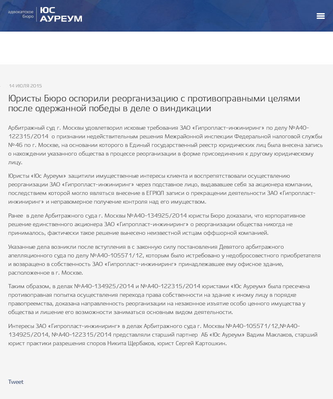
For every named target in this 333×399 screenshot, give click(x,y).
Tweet (16, 382)
